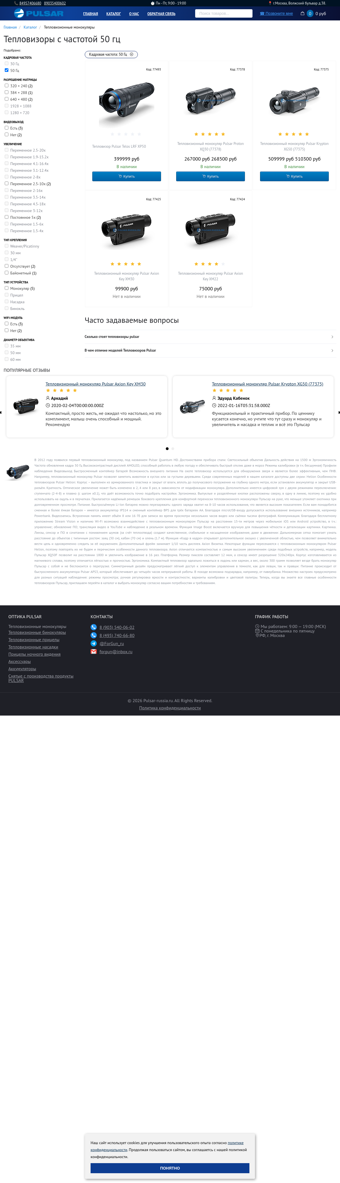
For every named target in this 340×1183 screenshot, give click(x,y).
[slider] (126, 134)
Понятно (170, 1168)
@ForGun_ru (112, 643)
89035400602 (55, 3)
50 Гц (14, 70)
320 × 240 (19, 85)
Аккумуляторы (22, 668)
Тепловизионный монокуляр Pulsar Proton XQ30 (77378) (210, 146)
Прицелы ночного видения (34, 654)
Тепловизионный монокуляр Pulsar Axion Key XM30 (126, 276)
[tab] (210, 337)
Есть (14, 128)
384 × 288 (19, 92)
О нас (134, 13)
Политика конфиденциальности (170, 708)
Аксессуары (19, 661)
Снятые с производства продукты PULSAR (41, 678)
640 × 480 (19, 99)
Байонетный (21, 273)
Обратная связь (161, 13)
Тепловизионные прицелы (34, 639)
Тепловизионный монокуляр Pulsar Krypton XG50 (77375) (294, 146)
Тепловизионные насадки (33, 647)
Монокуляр (20, 288)
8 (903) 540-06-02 (117, 627)
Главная (90, 13)
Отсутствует (20, 266)
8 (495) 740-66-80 (117, 635)
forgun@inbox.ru (116, 651)
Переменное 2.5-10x (28, 183)
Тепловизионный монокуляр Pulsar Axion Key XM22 (210, 276)
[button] (210, 337)
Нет (13, 134)
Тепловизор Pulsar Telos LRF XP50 (119, 146)
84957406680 (30, 3)
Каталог (114, 13)
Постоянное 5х (23, 217)
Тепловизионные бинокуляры (37, 632)
